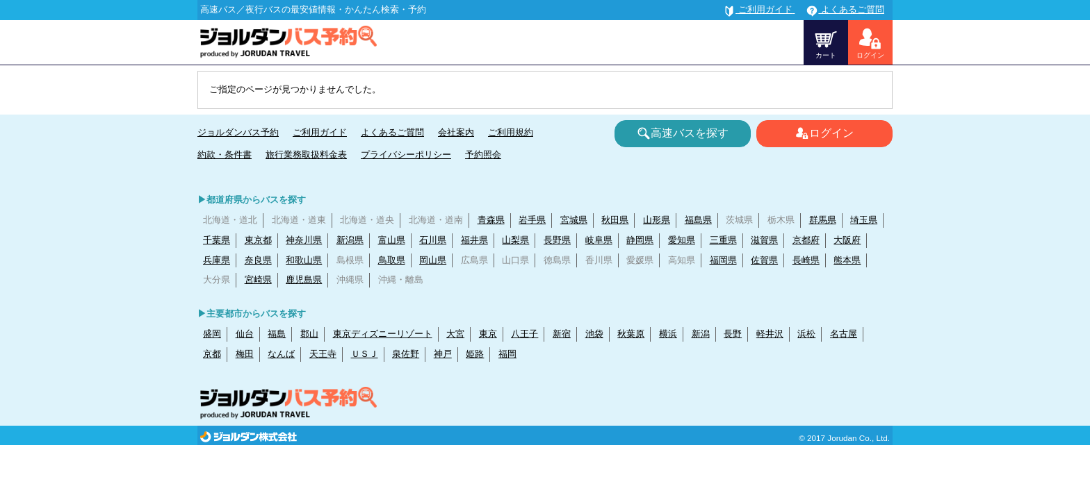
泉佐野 (405, 354)
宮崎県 (258, 279)
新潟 (701, 333)
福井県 (474, 240)
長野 (733, 333)
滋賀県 (764, 240)
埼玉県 (863, 220)
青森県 (491, 220)
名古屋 (843, 333)
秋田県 (614, 220)
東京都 (258, 240)
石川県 (432, 240)
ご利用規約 (510, 132)
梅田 (245, 354)
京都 (212, 354)
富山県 (391, 240)
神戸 (443, 354)
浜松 (806, 333)
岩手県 (532, 220)
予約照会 (483, 154)
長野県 (557, 240)
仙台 (245, 333)
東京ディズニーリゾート (382, 333)
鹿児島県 (304, 279)
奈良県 (258, 260)
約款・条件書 (224, 154)
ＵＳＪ (364, 354)
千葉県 (216, 240)
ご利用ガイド (320, 132)
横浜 (668, 333)
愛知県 (681, 240)
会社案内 (456, 132)
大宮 (455, 333)
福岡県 (723, 260)
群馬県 (822, 220)
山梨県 (515, 240)
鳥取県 (391, 260)
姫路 (475, 354)
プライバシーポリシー (406, 154)
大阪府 (847, 240)
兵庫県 (216, 260)
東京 (488, 333)
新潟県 (350, 240)
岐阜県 (598, 240)
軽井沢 (769, 333)
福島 (277, 333)
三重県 (723, 240)
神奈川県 (304, 240)
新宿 (562, 333)
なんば (281, 354)
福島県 (698, 220)
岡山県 (432, 260)
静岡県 (639, 240)
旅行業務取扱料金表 (306, 154)
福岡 (507, 354)
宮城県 (573, 220)
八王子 (524, 333)
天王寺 (322, 354)
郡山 (309, 333)
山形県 (656, 220)
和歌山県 (304, 260)
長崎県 (806, 260)
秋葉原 (630, 333)
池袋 (594, 333)
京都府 (806, 240)
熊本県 (847, 260)
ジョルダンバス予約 (238, 132)
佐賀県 (764, 260)
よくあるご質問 (392, 132)
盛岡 (212, 333)
